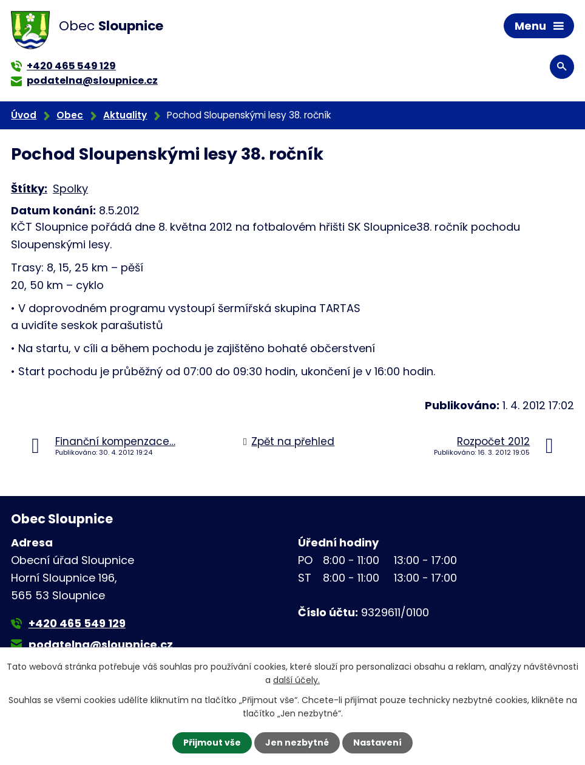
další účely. (296, 680)
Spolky (70, 188)
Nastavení (377, 742)
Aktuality (125, 115)
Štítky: (29, 188)
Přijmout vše (212, 742)
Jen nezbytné (297, 742)
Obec (69, 115)
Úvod (23, 115)
